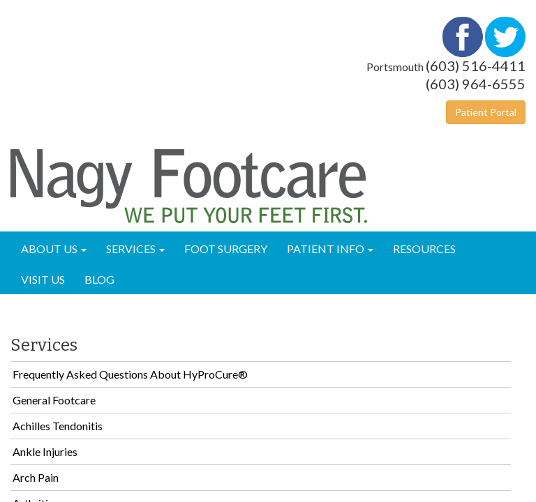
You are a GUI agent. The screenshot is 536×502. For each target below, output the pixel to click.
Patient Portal (485, 112)
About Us (54, 248)
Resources (424, 248)
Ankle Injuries (45, 451)
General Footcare (54, 399)
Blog (99, 279)
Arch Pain (36, 477)
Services (135, 248)
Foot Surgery (225, 248)
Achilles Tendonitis (58, 425)
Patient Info (330, 248)
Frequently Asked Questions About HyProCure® (130, 374)
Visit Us (43, 279)
